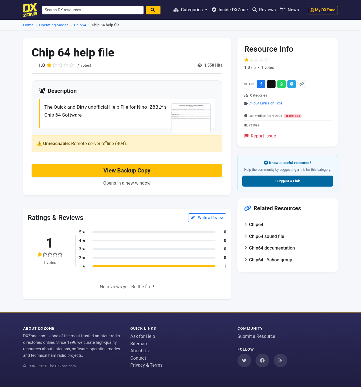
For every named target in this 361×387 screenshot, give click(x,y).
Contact (138, 358)
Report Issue (260, 136)
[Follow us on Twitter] (244, 360)
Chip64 (80, 25)
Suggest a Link (287, 181)
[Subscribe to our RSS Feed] (280, 360)
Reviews (264, 9)
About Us (139, 350)
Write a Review (207, 218)
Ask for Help (142, 336)
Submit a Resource (256, 336)
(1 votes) (84, 65)
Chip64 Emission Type (265, 103)
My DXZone (323, 10)
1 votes (267, 67)
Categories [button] (188, 9)
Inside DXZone (230, 9)
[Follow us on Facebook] (262, 360)
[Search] (155, 10)
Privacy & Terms (146, 365)
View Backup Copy (127, 171)
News (289, 9)
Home (28, 25)
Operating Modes (54, 25)
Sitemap (138, 343)
